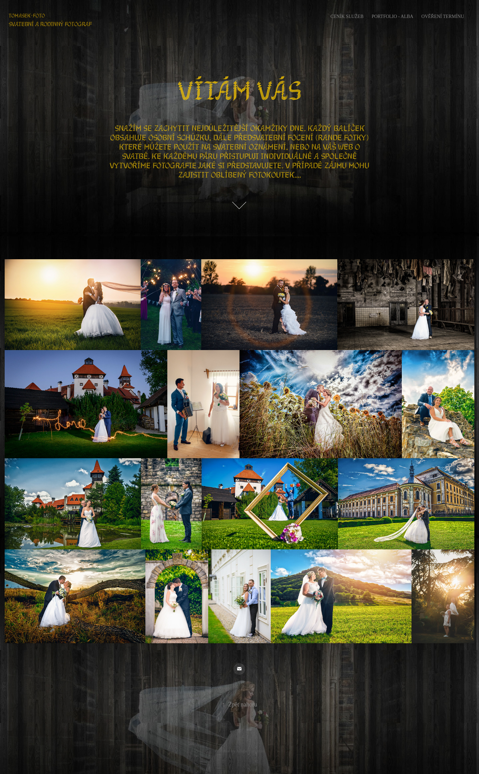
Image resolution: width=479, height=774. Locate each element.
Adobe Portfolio (250, 750)
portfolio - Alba (392, 16)
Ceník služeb (347, 16)
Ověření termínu (442, 16)
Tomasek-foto (27, 15)
